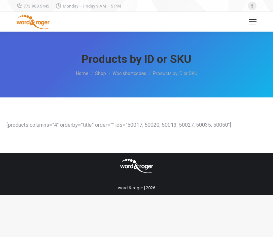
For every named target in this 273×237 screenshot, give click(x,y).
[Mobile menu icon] (252, 21)
